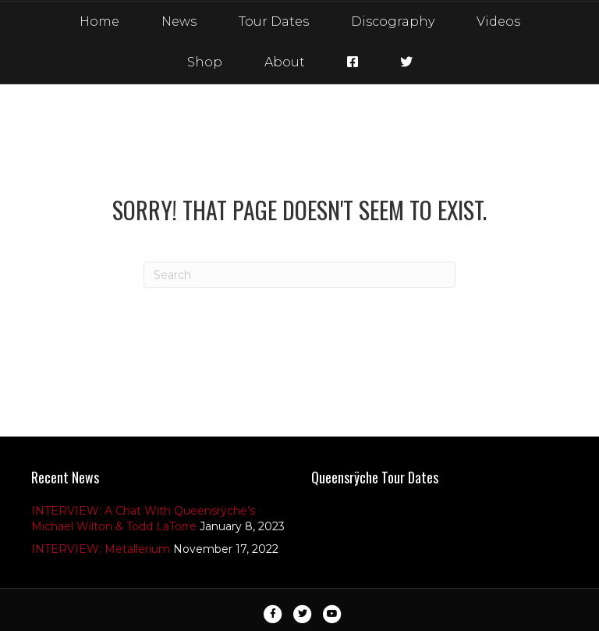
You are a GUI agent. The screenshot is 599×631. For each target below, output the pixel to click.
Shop (204, 62)
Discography (392, 21)
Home (99, 21)
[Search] (299, 275)
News (179, 21)
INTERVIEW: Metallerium (100, 549)
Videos (498, 21)
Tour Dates (274, 21)
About (284, 62)
